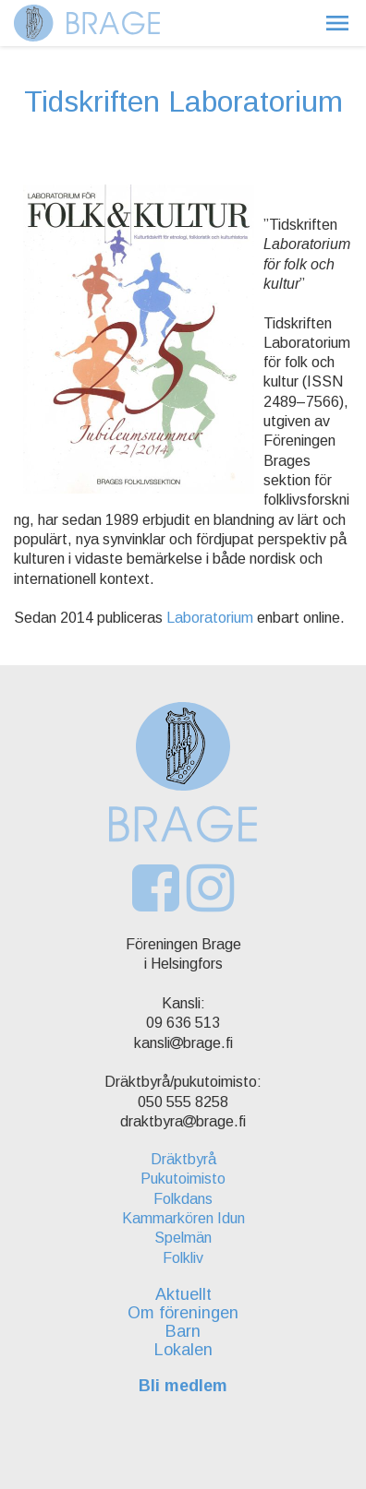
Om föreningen (183, 1313)
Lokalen (183, 1349)
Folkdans (183, 1199)
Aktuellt (183, 1294)
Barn (183, 1331)
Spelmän (183, 1237)
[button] (337, 23)
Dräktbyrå (183, 1159)
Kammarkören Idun (183, 1218)
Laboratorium (209, 617)
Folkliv (183, 1258)
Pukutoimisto (183, 1178)
